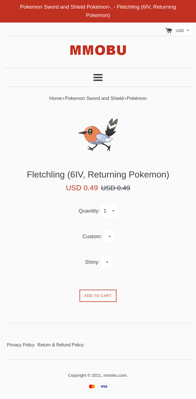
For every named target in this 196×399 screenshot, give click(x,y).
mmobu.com (115, 375)
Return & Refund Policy (61, 345)
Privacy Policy (21, 345)
